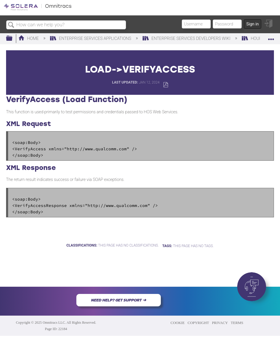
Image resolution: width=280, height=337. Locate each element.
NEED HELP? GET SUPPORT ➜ (118, 300)
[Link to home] (37, 9)
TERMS (237, 323)
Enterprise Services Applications (91, 38)
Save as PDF (165, 85)
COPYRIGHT (198, 323)
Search (11, 25)
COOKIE (178, 323)
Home (29, 38)
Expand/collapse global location (271, 36)
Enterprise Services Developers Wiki (187, 38)
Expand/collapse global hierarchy (13, 38)
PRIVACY (220, 323)
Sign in (252, 24)
